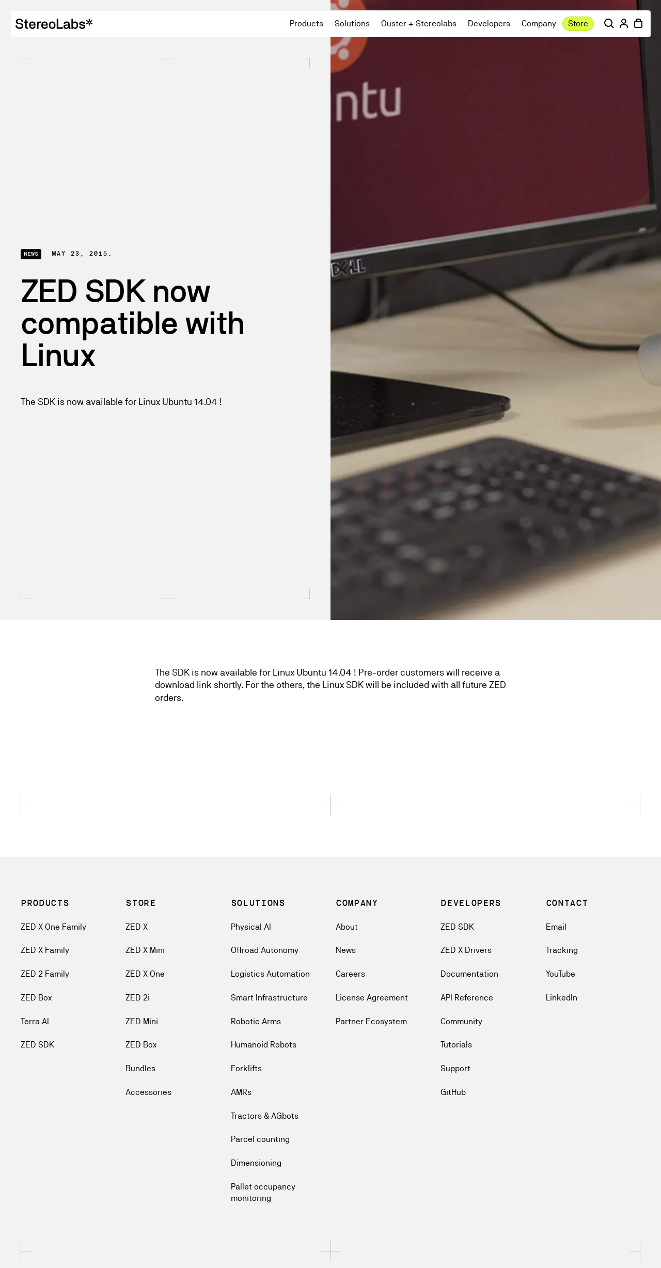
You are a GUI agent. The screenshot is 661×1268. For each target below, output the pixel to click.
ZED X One (145, 974)
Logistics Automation (270, 974)
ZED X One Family (53, 927)
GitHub (453, 1092)
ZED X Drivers (466, 950)
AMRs (241, 1092)
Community (461, 1021)
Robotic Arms (256, 1021)
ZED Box (36, 998)
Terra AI (35, 1021)
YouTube (560, 974)
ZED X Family (45, 950)
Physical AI (251, 927)
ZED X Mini (145, 950)
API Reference (466, 998)
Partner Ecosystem (371, 1021)
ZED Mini (141, 1021)
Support (455, 1068)
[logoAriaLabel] (54, 23)
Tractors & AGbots (264, 1116)
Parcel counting (260, 1139)
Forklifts (246, 1068)
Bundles (140, 1068)
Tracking (562, 950)
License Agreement (372, 998)
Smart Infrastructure (269, 998)
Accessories (148, 1092)
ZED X (136, 927)
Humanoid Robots (263, 1045)
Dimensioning (256, 1163)
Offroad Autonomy (264, 950)
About (347, 927)
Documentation (469, 974)
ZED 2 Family (45, 974)
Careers (350, 974)
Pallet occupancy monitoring (263, 1192)
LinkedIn (561, 998)
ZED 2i (137, 998)
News (346, 950)
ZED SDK (37, 1045)
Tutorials (456, 1045)
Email (556, 927)
